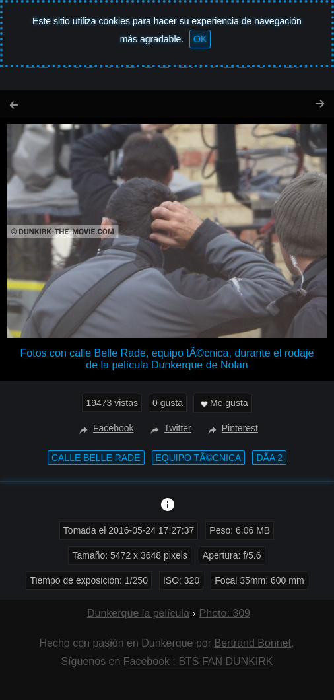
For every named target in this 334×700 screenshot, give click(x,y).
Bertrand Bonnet (253, 642)
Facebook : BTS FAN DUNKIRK (198, 661)
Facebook (104, 428)
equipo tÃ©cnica (199, 457)
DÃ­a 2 (269, 457)
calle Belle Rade (96, 457)
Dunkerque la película (138, 613)
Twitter (169, 428)
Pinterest (231, 428)
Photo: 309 (224, 613)
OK (200, 39)
